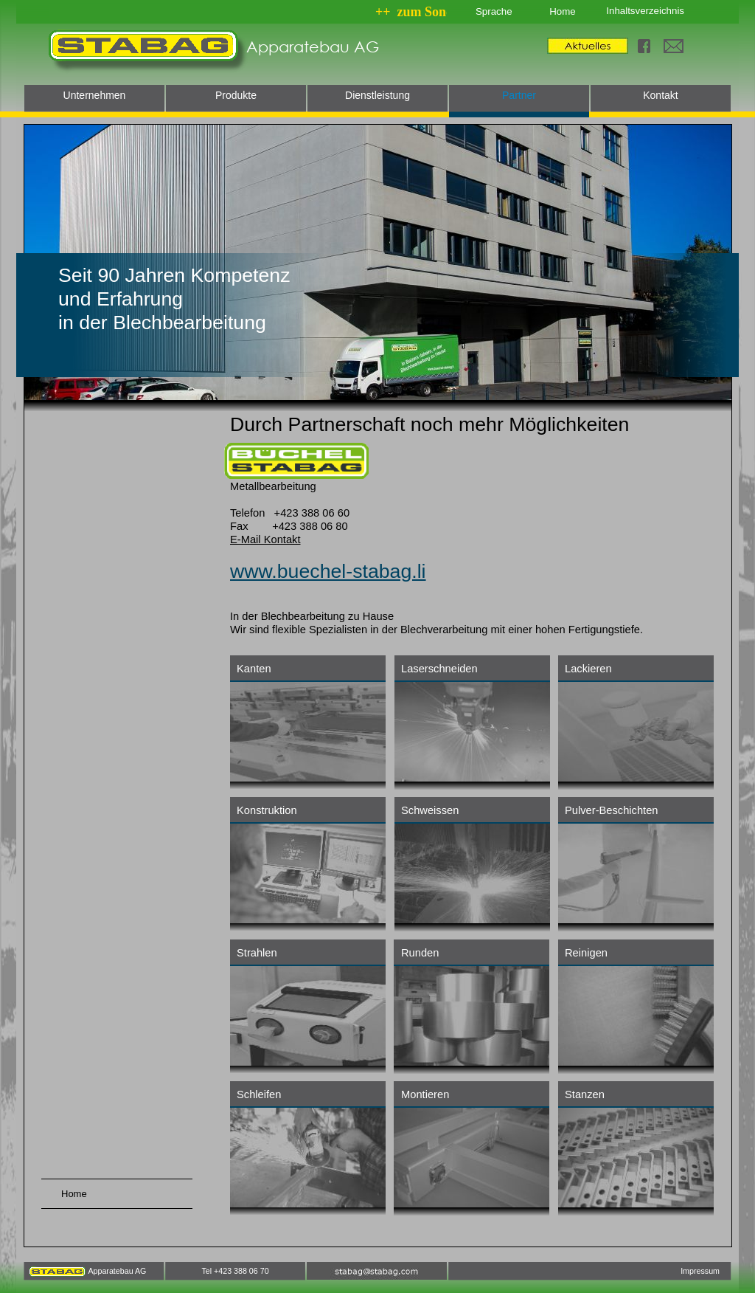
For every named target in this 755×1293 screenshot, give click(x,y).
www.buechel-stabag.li (328, 571)
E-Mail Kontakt (265, 539)
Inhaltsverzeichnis (645, 10)
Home (562, 11)
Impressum (700, 1270)
